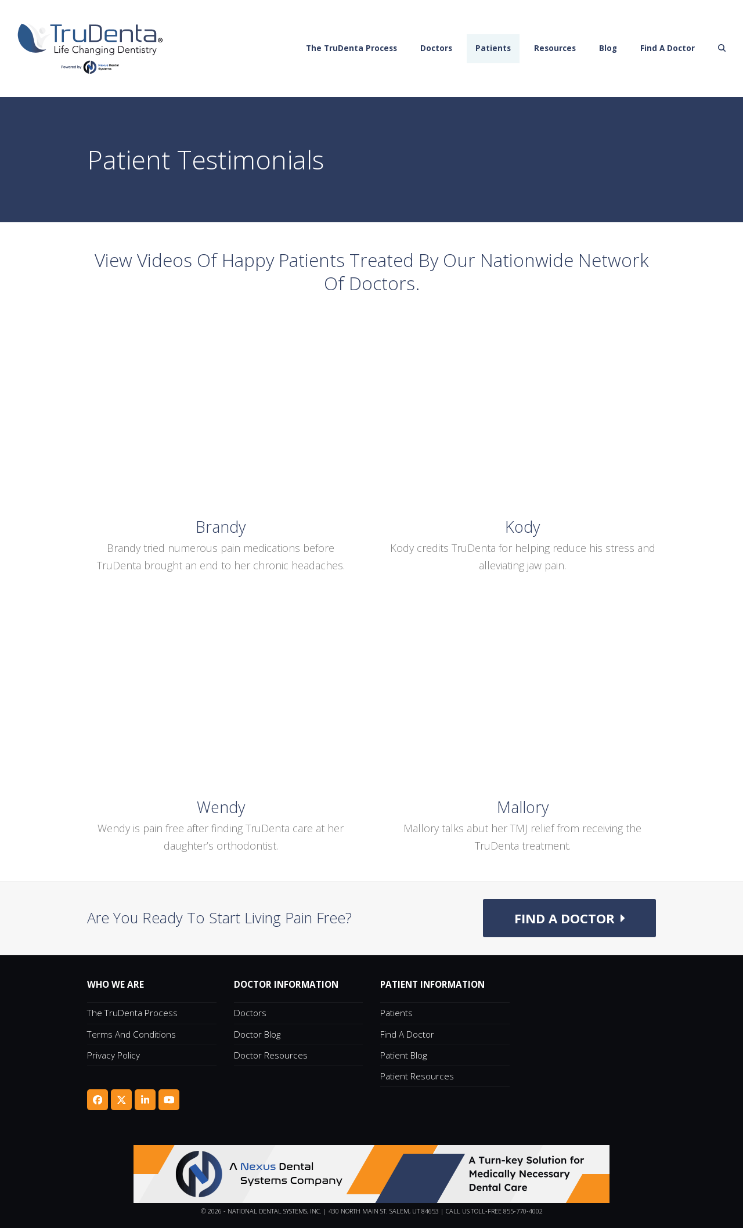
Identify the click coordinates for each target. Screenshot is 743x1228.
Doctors (250, 1012)
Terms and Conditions (131, 1034)
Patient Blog (403, 1055)
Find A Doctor (407, 1034)
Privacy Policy (113, 1055)
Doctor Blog (257, 1034)
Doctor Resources (271, 1055)
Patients (396, 1012)
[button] (722, 48)
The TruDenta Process (132, 1012)
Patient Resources (417, 1076)
